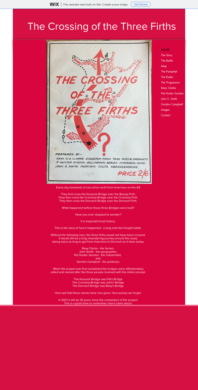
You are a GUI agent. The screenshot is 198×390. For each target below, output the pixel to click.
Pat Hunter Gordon (172, 93)
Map (164, 66)
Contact (165, 115)
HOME (165, 50)
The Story (167, 55)
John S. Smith (169, 99)
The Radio (167, 77)
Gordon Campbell (172, 104)
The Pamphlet (169, 71)
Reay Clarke (168, 88)
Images (165, 110)
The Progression (170, 82)
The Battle (167, 61)
